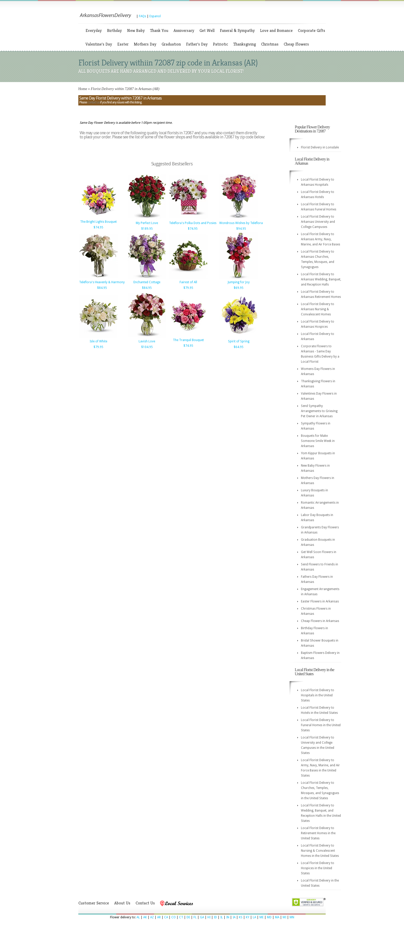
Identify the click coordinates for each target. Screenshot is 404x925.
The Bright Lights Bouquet (98, 222)
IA (234, 917)
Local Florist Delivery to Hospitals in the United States (317, 695)
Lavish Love (147, 341)
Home (82, 89)
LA (254, 917)
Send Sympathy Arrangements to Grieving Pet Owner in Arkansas (319, 411)
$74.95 (98, 227)
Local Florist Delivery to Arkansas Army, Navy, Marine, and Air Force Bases (320, 239)
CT (181, 917)
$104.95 (147, 347)
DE (188, 917)
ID (215, 917)
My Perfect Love (147, 223)
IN (227, 917)
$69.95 (238, 288)
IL (221, 917)
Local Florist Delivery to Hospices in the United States (317, 868)
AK (145, 917)
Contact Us (145, 903)
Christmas (270, 44)
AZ (152, 917)
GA (202, 917)
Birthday (114, 30)
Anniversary (183, 30)
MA (277, 917)
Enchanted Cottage (146, 282)
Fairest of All (188, 282)
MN (292, 917)
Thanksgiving (244, 44)
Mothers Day (145, 44)
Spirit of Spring (238, 341)
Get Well (207, 30)
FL (195, 917)
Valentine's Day (99, 44)
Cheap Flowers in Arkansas (320, 621)
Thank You (159, 30)
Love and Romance (276, 30)
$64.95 (238, 347)
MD (269, 917)
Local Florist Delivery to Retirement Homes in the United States (318, 833)
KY (247, 917)
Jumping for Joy (239, 282)
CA (166, 917)
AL (138, 917)
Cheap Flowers (296, 44)
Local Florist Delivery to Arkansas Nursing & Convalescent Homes (317, 309)
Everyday (94, 30)
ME (261, 917)
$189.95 (147, 228)
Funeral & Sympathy (237, 30)
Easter (123, 44)
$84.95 (102, 288)
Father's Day (197, 44)
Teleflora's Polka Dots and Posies (192, 223)
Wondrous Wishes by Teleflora (241, 223)
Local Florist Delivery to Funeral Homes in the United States (321, 725)
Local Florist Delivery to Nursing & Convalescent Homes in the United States (320, 851)
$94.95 (241, 228)
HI (209, 917)
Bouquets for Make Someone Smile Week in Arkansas (318, 441)
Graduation (171, 44)
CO (173, 917)
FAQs (142, 16)
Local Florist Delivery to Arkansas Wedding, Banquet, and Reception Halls (321, 279)
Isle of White (98, 341)
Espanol (155, 16)
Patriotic (220, 44)
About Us (122, 903)
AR (159, 917)
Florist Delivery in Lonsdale (320, 147)
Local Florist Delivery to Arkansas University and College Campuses (318, 222)
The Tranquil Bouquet (188, 340)
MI (284, 917)
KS (240, 917)
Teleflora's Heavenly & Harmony (102, 282)
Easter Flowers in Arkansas (320, 601)
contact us (93, 102)
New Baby (136, 30)
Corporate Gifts (311, 30)
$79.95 (188, 288)
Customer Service (93, 903)
